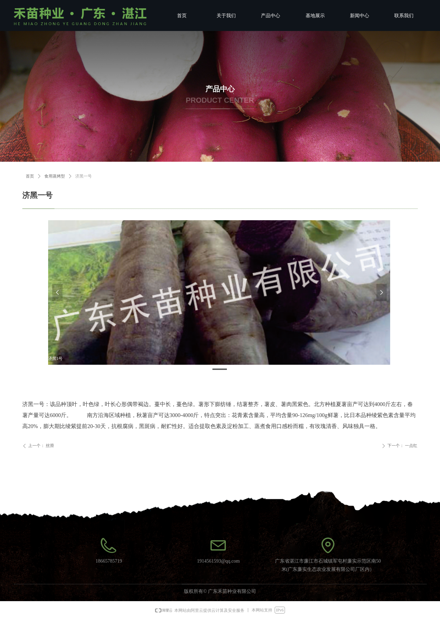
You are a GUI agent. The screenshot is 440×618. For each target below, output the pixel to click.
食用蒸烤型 (54, 176)
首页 (30, 176)
